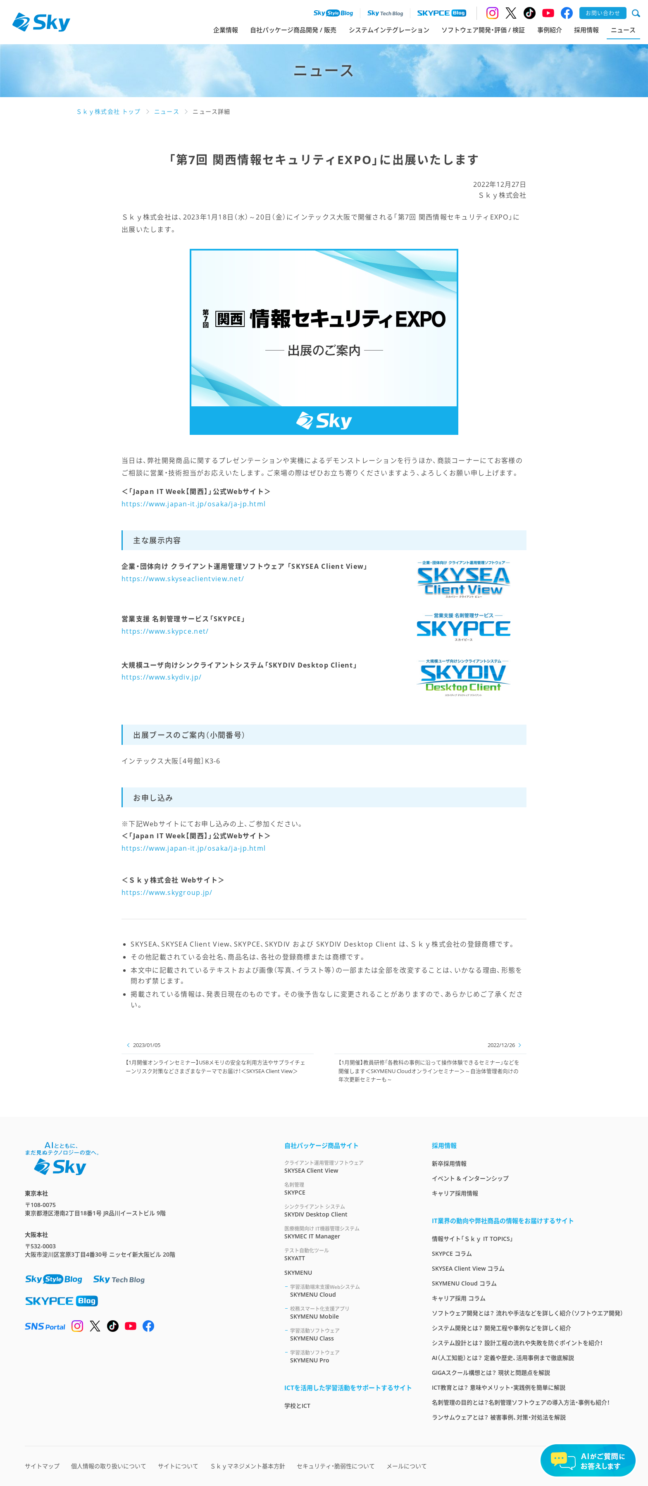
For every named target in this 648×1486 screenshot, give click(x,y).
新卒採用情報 (449, 1163)
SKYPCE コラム (452, 1253)
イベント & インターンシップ (470, 1178)
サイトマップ (42, 1466)
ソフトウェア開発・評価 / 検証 (483, 30)
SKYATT (348, 1254)
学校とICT (297, 1406)
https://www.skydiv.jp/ (162, 677)
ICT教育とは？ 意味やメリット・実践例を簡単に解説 (498, 1387)
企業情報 (225, 30)
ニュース (623, 30)
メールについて (406, 1466)
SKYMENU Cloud (351, 1290)
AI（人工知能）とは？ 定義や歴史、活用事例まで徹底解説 (503, 1358)
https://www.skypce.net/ (165, 631)
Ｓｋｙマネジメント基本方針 (247, 1466)
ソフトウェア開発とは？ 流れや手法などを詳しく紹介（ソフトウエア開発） (527, 1313)
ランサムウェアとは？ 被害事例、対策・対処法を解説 (499, 1417)
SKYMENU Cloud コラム (464, 1283)
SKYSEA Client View (348, 1166)
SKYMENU (298, 1272)
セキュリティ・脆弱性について (336, 1466)
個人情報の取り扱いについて (108, 1466)
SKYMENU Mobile (351, 1312)
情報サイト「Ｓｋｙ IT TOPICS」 (472, 1239)
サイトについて (178, 1466)
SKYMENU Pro (351, 1356)
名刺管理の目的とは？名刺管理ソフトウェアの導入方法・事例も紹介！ (521, 1402)
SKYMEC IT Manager (348, 1232)
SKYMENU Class (351, 1334)
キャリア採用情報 (455, 1193)
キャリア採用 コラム (459, 1298)
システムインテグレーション (389, 30)
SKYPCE (348, 1188)
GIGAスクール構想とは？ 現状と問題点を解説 (491, 1372)
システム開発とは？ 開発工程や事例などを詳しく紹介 (501, 1328)
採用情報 (586, 30)
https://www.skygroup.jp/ (167, 892)
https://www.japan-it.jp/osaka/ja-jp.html (194, 503)
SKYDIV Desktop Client (348, 1210)
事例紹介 (549, 30)
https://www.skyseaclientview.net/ (183, 578)
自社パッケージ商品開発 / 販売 (293, 30)
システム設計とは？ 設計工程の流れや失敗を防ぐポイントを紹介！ (517, 1343)
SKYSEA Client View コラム (468, 1268)
